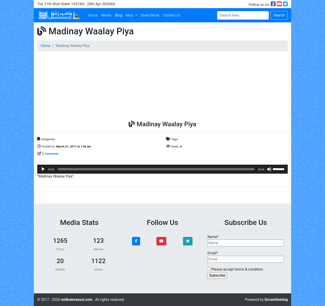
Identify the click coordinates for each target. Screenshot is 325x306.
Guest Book (150, 15)
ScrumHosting (276, 299)
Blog (118, 15)
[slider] (156, 169)
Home (93, 15)
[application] (162, 169)
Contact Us (172, 15)
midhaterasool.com (77, 299)
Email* (245, 257)
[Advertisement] (162, 86)
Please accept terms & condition (235, 269)
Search (279, 15)
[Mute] (269, 169)
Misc (130, 15)
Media (106, 15)
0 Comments (50, 153)
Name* (245, 240)
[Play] (43, 169)
